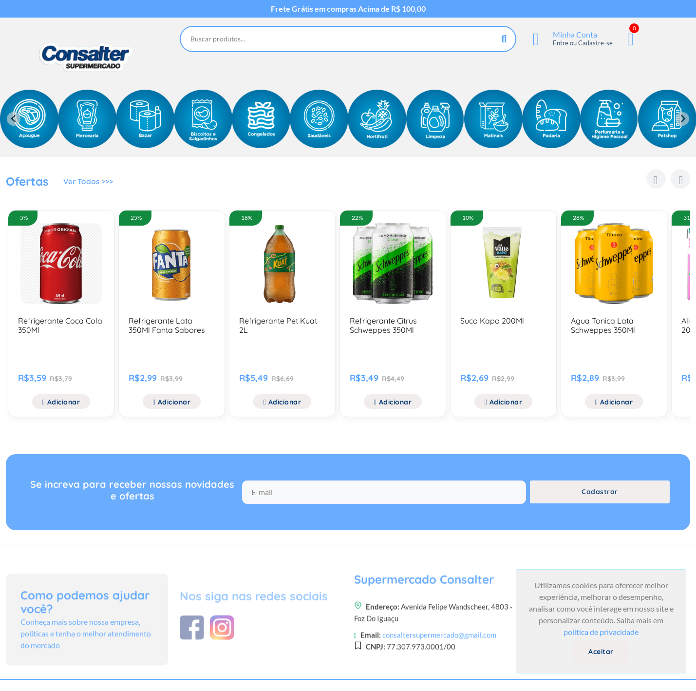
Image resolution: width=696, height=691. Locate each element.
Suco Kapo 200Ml (492, 321)
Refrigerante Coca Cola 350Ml (60, 325)
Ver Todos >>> (88, 183)
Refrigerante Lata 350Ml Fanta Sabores (167, 325)
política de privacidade (601, 631)
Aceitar (601, 651)
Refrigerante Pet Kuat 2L (278, 325)
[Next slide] (682, 119)
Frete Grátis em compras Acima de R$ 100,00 (348, 9)
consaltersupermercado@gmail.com (439, 671)
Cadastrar (600, 496)
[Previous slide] (13, 119)
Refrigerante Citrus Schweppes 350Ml (383, 325)
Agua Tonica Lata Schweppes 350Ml (603, 325)
